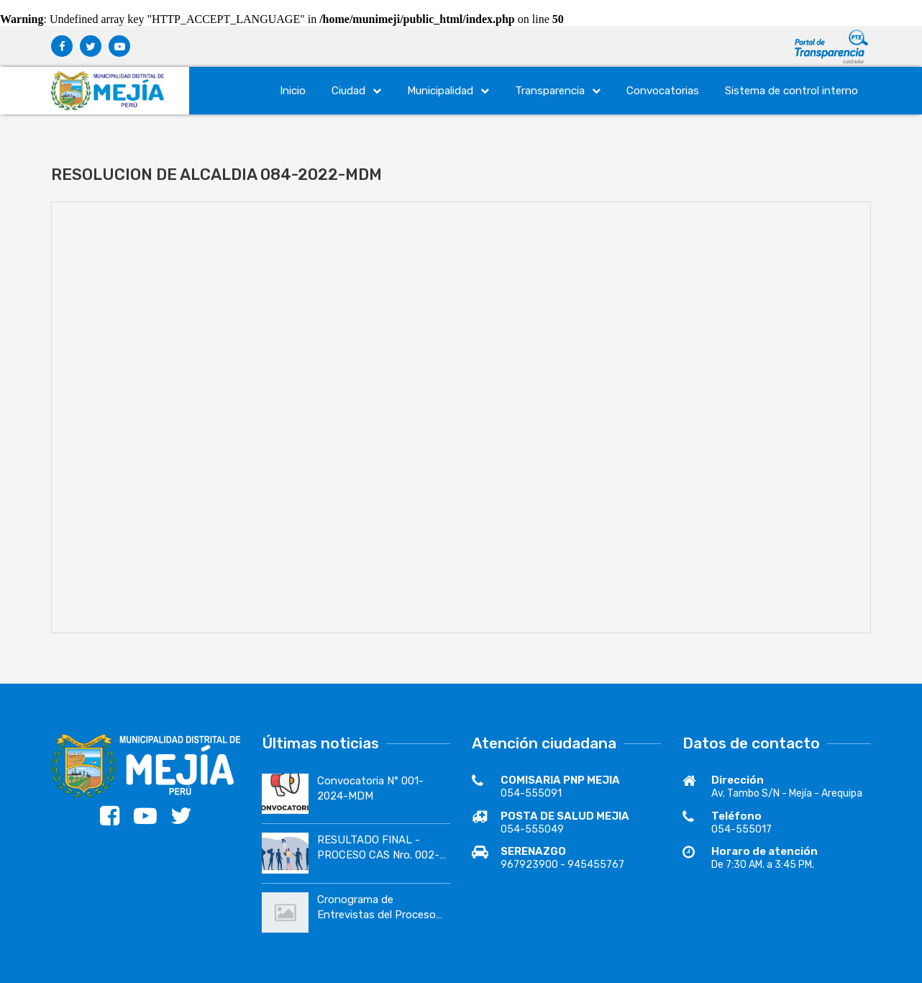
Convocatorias (662, 90)
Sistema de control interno (791, 90)
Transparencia (558, 90)
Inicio (293, 90)
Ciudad (356, 90)
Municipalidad (448, 90)
